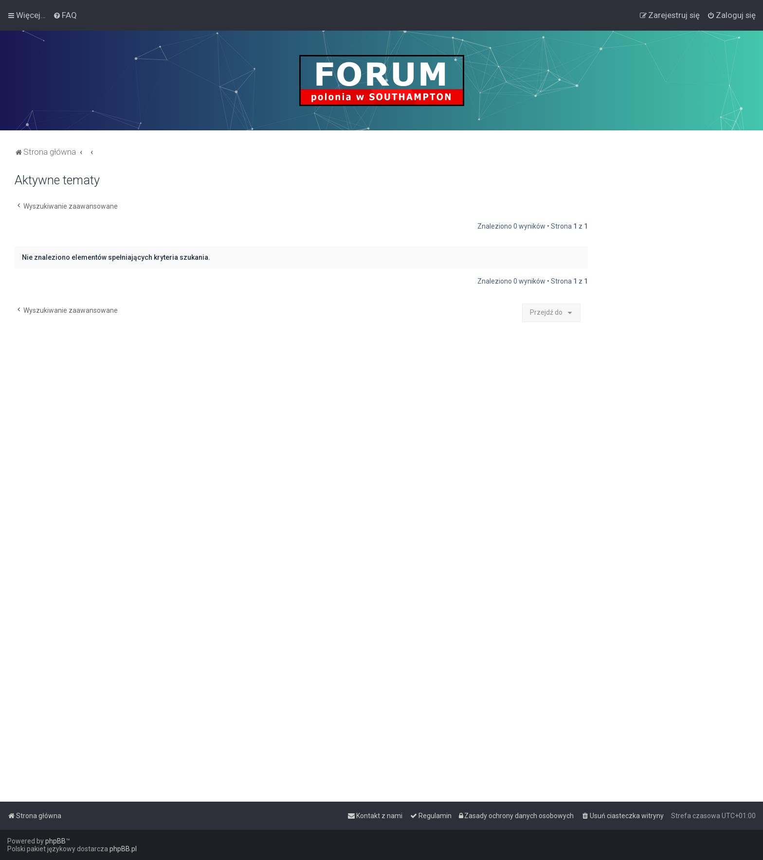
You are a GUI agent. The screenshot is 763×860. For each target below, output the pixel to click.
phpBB (55, 841)
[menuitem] (65, 15)
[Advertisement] (675, 319)
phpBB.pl (123, 849)
